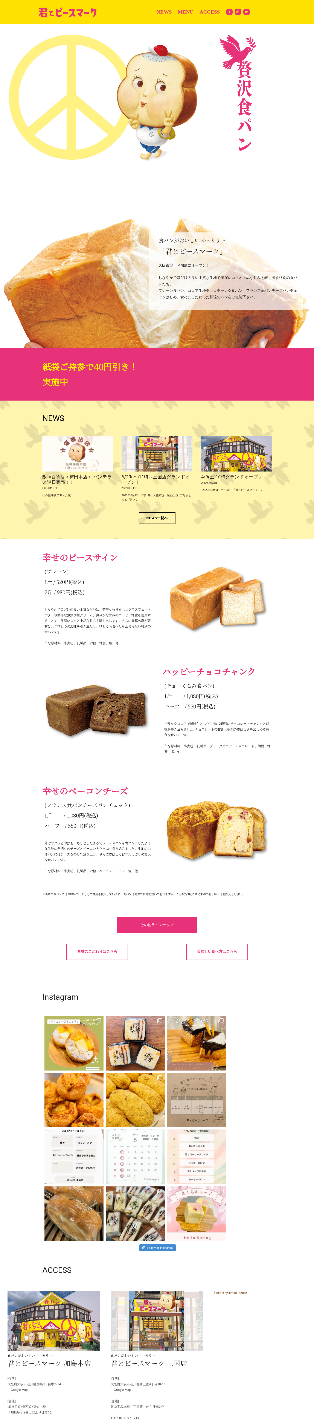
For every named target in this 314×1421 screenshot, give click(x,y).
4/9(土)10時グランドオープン (232, 476)
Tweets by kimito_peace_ (231, 1236)
